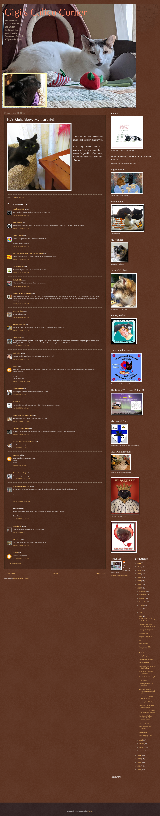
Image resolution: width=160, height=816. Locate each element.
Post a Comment (15, 563)
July (140, 609)
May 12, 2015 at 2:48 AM (21, 395)
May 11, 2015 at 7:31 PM (21, 304)
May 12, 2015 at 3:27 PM (21, 532)
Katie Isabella (17, 222)
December (142, 591)
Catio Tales (16, 353)
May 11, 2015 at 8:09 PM (21, 317)
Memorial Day (143, 633)
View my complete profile (119, 575)
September (143, 602)
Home (55, 573)
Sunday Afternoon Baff (146, 659)
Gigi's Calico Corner (45, 12)
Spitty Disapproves (145, 656)
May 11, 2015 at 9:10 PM (21, 359)
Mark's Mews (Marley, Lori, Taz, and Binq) (28, 253)
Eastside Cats (17, 402)
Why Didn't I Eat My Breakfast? (146, 672)
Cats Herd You (18, 389)
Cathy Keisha (17, 280)
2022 (139, 563)
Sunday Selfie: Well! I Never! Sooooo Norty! (147, 625)
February (142, 747)
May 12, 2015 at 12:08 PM (21, 501)
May (141, 616)
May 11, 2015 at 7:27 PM (21, 286)
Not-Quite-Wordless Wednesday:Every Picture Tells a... (145, 718)
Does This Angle (144, 723)
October (142, 598)
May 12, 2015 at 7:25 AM (21, 421)
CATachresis (17, 526)
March (141, 744)
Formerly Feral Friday (146, 702)
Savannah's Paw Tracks (21, 428)
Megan (15, 366)
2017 (139, 581)
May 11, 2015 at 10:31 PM (21, 381)
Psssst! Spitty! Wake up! (147, 677)
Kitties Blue (17, 337)
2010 (139, 770)
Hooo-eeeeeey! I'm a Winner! (145, 648)
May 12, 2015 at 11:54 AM (21, 479)
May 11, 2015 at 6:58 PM (21, 259)
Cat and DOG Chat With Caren (23, 442)
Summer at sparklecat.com (22, 293)
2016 (139, 584)
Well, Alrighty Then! (145, 735)
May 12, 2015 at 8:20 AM (21, 466)
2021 (139, 567)
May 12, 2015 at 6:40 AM (21, 408)
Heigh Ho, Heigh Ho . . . (147, 636)
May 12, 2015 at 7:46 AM (21, 448)
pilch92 (15, 553)
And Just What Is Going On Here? (146, 620)
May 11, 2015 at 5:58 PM (21, 215)
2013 (139, 759)
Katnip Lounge (18, 235)
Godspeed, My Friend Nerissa (147, 711)
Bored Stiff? (143, 680)
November (143, 594)
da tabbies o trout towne (21, 486)
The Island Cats (18, 267)
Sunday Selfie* (144, 663)
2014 (139, 755)
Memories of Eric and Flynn (22, 415)
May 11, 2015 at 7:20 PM (21, 273)
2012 (139, 762)
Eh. (140, 640)
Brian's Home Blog (19, 473)
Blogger (89, 811)
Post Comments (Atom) (20, 579)
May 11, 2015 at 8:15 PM (21, 330)
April (141, 740)
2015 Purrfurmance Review (145, 727)
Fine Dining (143, 732)
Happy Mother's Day (146, 697)
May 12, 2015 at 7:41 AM (21, 434)
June (141, 612)
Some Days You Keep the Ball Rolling (147, 667)
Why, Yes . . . (143, 652)
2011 (139, 766)
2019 (139, 574)
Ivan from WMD (18, 209)
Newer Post (9, 573)
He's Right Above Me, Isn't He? (146, 684)
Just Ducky (16, 539)
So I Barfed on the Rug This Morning (146, 706)
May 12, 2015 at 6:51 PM (21, 559)
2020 (139, 570)
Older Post (101, 573)
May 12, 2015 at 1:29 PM (21, 519)
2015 (139, 588)
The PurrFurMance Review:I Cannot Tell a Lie (147, 691)
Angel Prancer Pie (19, 324)
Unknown (16, 455)
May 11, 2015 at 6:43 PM (21, 246)
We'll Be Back (143, 643)
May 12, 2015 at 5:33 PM (21, 545)
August (141, 605)
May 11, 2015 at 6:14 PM (21, 228)
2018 (139, 577)
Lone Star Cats (18, 311)
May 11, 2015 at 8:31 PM (21, 346)
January (142, 751)
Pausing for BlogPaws (146, 630)
